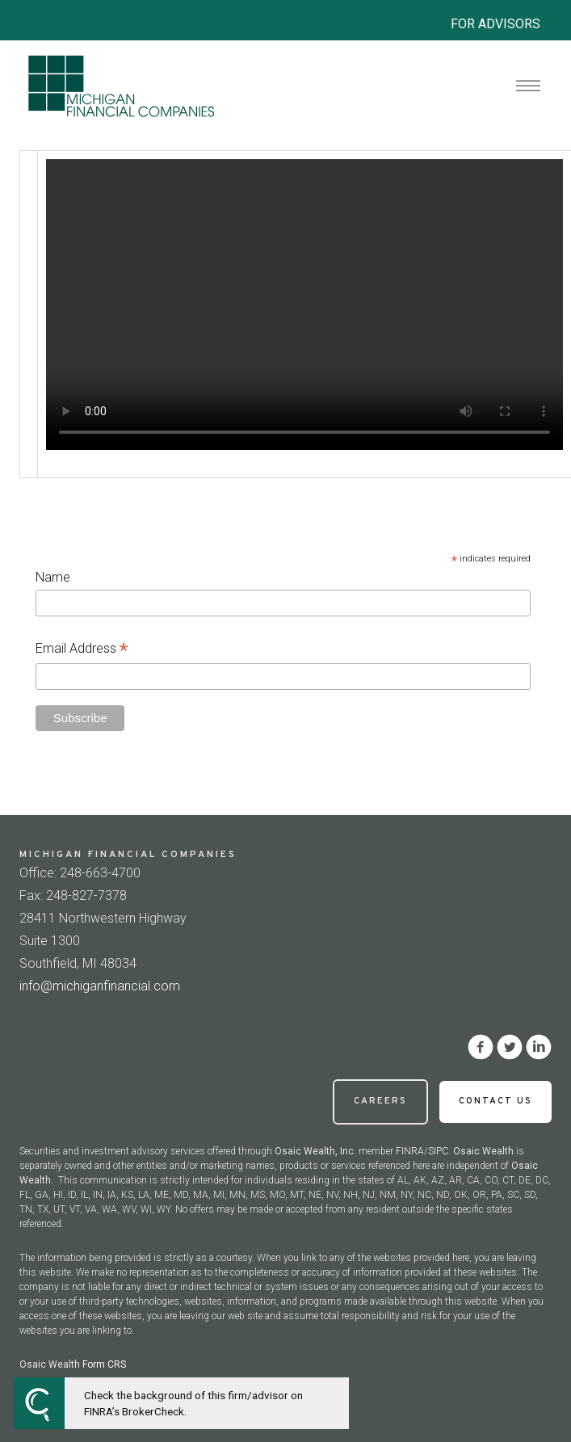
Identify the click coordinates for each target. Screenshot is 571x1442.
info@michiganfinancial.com (99, 986)
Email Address (82, 650)
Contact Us (495, 1101)
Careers (380, 1101)
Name (53, 577)
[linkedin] (539, 1047)
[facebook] (480, 1047)
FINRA (410, 1151)
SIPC (438, 1151)
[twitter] (510, 1047)
